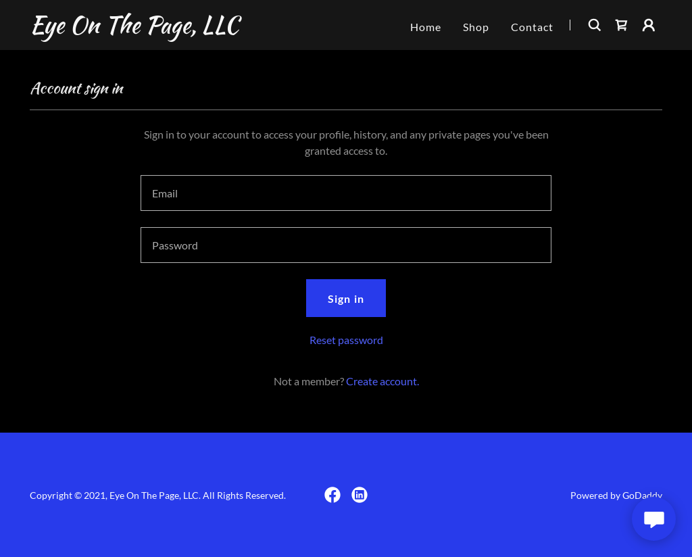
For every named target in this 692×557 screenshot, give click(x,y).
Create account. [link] (382, 380)
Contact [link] (532, 26)
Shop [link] (476, 26)
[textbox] (346, 193)
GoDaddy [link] (642, 495)
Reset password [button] (346, 339)
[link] (134, 28)
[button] (648, 25)
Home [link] (425, 26)
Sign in (346, 298)
